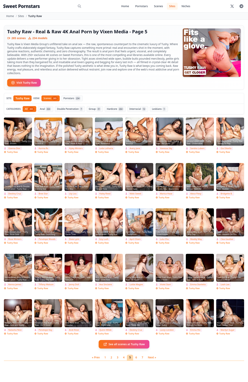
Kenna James (14, 284)
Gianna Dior (14, 148)
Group (95, 109)
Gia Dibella (226, 148)
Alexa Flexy (195, 193)
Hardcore (115, 109)
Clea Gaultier (227, 239)
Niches (186, 6)
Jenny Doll (74, 284)
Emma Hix (195, 329)
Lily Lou (73, 193)
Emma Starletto (198, 284)
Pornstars (141, 6)
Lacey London (167, 329)
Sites (172, 6)
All (29, 109)
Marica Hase (166, 193)
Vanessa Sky (166, 148)
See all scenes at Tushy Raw (124, 344)
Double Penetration (70, 109)
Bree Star (43, 193)
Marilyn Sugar (228, 329)
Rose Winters (15, 239)
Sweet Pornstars (21, 6)
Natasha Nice (15, 329)
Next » (152, 357)
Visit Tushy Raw (24, 83)
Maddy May (196, 239)
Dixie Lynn (74, 239)
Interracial (137, 109)
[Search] (79, 6)
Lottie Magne (136, 284)
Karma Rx (43, 148)
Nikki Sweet (135, 193)
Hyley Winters (76, 148)
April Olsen (135, 239)
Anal (45, 109)
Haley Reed (105, 193)
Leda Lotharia (106, 148)
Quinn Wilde (105, 329)
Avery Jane (135, 148)
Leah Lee (225, 284)
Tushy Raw (22, 98)
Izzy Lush (103, 239)
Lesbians (159, 109)
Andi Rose (74, 329)
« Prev (96, 357)
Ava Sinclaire (105, 284)
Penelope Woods (47, 239)
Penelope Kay (45, 329)
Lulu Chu (164, 239)
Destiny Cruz (14, 193)
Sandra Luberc (197, 148)
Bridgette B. (226, 193)
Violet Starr (165, 284)
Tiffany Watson (46, 284)
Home (125, 6)
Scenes (158, 6)
